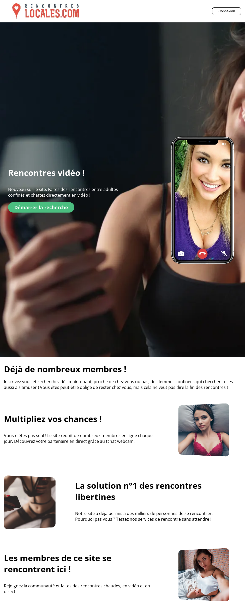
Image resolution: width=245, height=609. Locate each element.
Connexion (226, 11)
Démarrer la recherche (41, 207)
